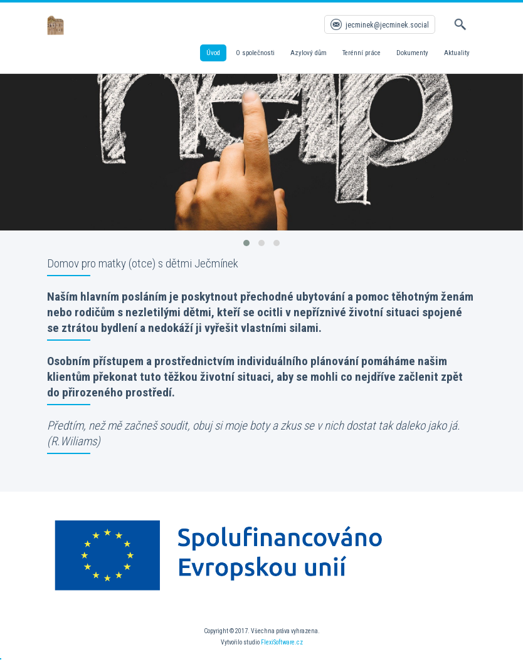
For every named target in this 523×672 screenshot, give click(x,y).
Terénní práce (361, 53)
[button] (246, 243)
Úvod (213, 53)
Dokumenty (412, 53)
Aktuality (457, 53)
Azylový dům (308, 53)
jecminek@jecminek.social (387, 25)
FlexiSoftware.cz (282, 642)
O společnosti (255, 53)
